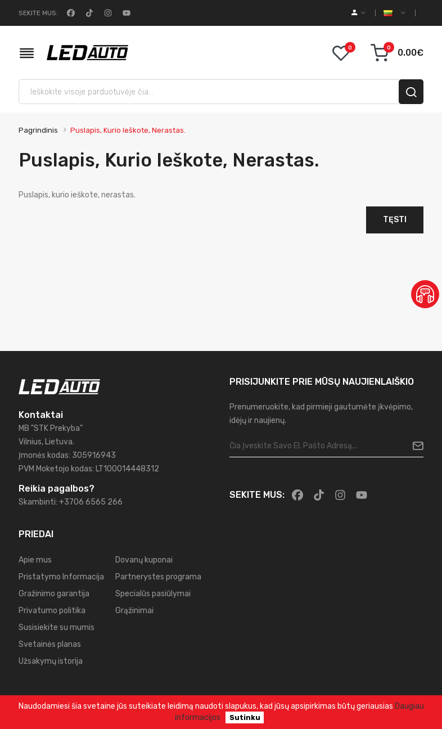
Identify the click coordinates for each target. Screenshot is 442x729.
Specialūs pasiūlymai (153, 593)
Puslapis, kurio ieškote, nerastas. (128, 130)
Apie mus (35, 560)
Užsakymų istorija (51, 661)
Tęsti (395, 219)
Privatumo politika (52, 610)
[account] (358, 13)
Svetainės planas (50, 644)
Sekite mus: (38, 13)
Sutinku (244, 717)
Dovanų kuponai (144, 560)
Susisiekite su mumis (56, 627)
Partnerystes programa (158, 577)
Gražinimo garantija (54, 593)
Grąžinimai (134, 610)
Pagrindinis (38, 130)
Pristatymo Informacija (61, 577)
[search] (411, 91)
